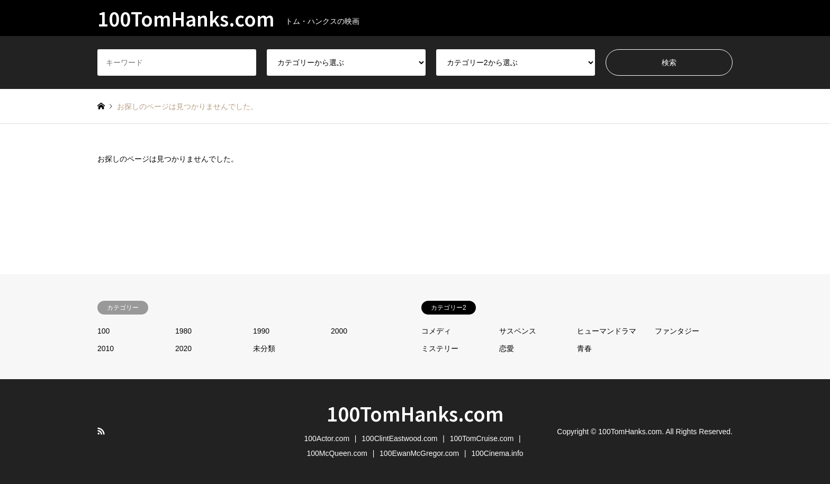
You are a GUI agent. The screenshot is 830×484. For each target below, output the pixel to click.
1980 (183, 331)
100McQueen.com (336, 453)
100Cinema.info (498, 453)
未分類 (264, 348)
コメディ (436, 331)
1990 (261, 331)
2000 (339, 331)
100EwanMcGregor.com (419, 453)
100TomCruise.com (482, 438)
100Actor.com (326, 438)
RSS (101, 431)
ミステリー (439, 348)
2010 (105, 348)
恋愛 (506, 348)
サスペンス (517, 331)
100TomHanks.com (415, 413)
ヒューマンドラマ (606, 331)
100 (103, 331)
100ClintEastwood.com (399, 438)
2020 (183, 348)
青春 (584, 348)
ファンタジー (677, 331)
